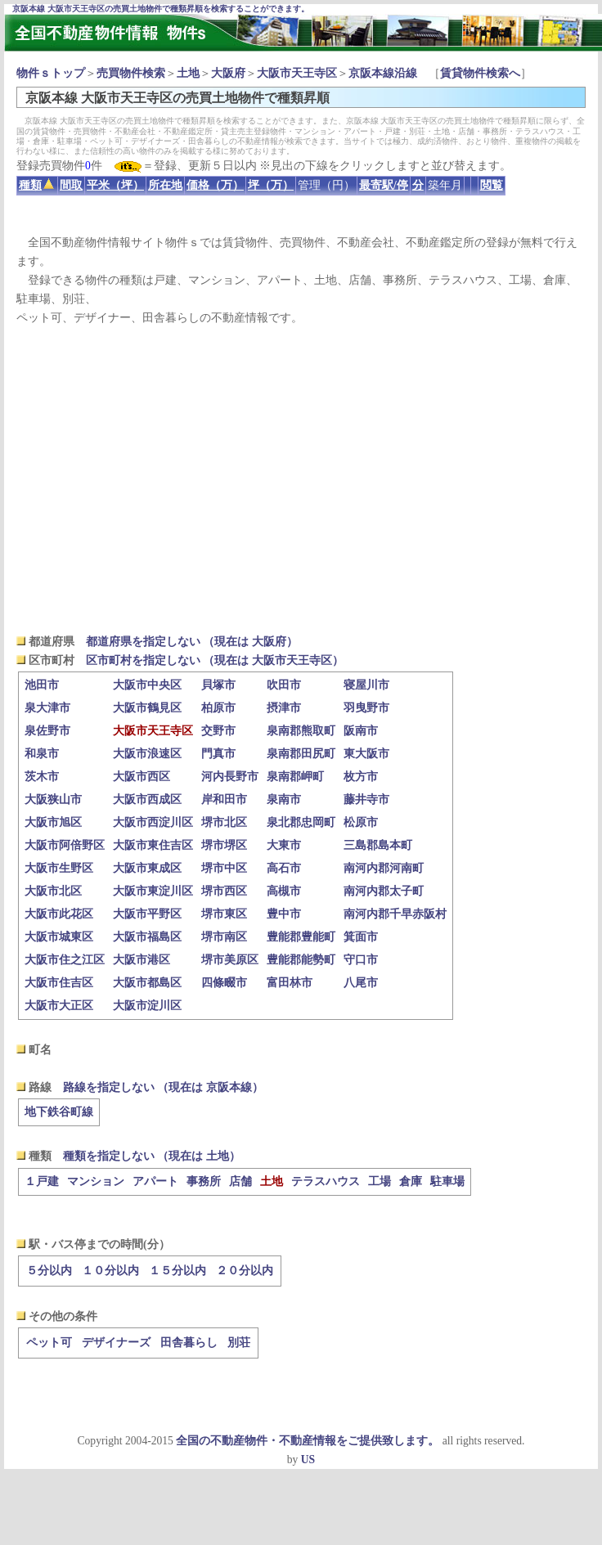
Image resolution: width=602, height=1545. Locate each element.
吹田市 (284, 685)
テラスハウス (325, 1181)
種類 (36, 185)
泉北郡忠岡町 (301, 822)
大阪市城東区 (59, 937)
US (308, 1459)
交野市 (218, 731)
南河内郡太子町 (384, 891)
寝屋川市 (366, 685)
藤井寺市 (366, 799)
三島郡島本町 (378, 845)
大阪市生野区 (59, 868)
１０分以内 (110, 1270)
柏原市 (218, 708)
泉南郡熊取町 (301, 731)
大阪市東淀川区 (153, 891)
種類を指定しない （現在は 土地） (151, 1156)
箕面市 (361, 937)
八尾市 (361, 983)
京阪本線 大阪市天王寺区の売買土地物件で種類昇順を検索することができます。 (160, 8)
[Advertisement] (301, 479)
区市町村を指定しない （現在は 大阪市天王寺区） (215, 660)
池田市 (42, 685)
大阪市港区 (141, 960)
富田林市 (289, 983)
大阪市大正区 (59, 1005)
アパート (155, 1181)
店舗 (240, 1181)
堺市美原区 (229, 960)
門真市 (218, 754)
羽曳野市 (366, 708)
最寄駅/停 (383, 185)
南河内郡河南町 (384, 868)
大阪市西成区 (147, 799)
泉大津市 (47, 708)
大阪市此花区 (59, 914)
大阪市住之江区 (65, 960)
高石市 (284, 868)
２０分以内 (244, 1270)
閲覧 (491, 185)
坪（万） (271, 185)
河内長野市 (229, 776)
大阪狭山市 (53, 799)
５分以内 (49, 1270)
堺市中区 (224, 868)
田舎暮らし (189, 1342)
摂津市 (284, 708)
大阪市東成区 (147, 868)
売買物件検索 (131, 73)
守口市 (361, 960)
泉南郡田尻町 (301, 754)
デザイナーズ (116, 1342)
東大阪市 (366, 754)
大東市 (284, 845)
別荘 (238, 1342)
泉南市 (284, 799)
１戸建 (42, 1181)
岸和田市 (224, 799)
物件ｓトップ (50, 73)
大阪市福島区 (147, 937)
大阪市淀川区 (147, 1005)
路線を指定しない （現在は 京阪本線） (163, 1087)
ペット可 (49, 1342)
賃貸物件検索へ (480, 73)
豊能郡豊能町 (301, 937)
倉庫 (410, 1181)
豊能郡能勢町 (301, 960)
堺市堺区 (224, 845)
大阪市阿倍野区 (65, 845)
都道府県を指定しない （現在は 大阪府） (192, 642)
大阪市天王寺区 (297, 73)
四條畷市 (224, 983)
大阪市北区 (53, 891)
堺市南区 (224, 937)
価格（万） (215, 185)
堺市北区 (224, 822)
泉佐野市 (47, 731)
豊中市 (284, 914)
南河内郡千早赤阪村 (395, 914)
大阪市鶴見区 (147, 708)
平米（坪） (115, 185)
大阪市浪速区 (147, 754)
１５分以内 (177, 1270)
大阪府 (228, 73)
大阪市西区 (141, 776)
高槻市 (284, 891)
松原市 (361, 822)
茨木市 (42, 776)
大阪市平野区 (147, 914)
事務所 (203, 1181)
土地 (188, 73)
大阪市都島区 (147, 983)
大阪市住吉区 (59, 983)
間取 (71, 185)
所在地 (165, 185)
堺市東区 (224, 914)
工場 (379, 1181)
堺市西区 (224, 891)
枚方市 (361, 776)
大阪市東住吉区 (153, 845)
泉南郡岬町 (295, 776)
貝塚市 (218, 685)
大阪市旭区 (53, 822)
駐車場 (447, 1181)
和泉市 (42, 754)
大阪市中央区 (147, 685)
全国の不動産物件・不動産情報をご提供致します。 (307, 1441)
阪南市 (361, 731)
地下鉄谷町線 (59, 1112)
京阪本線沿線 (382, 73)
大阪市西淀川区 (153, 822)
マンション (95, 1181)
